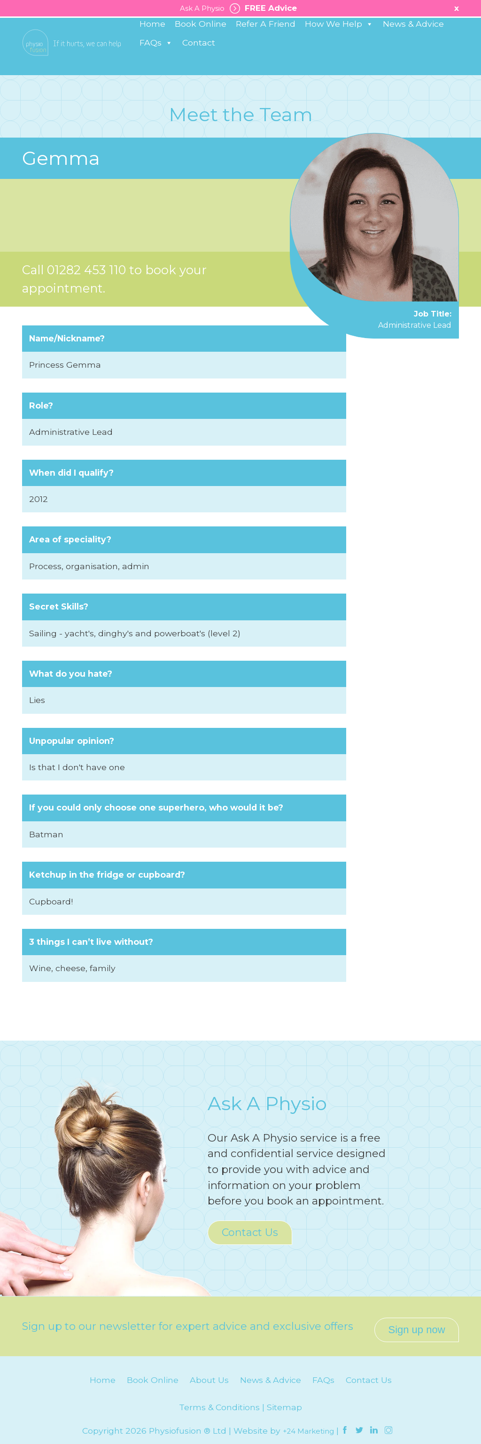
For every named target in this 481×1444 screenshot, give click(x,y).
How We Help (339, 55)
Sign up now (416, 1322)
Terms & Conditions (219, 1400)
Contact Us (250, 1232)
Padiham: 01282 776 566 (125, 30)
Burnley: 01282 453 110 (50, 30)
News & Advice (413, 56)
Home (152, 56)
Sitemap (284, 1400)
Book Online (200, 56)
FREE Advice (265, 8)
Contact (198, 74)
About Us (209, 1373)
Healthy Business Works (400, 29)
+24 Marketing (308, 1424)
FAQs (156, 74)
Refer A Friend (265, 56)
